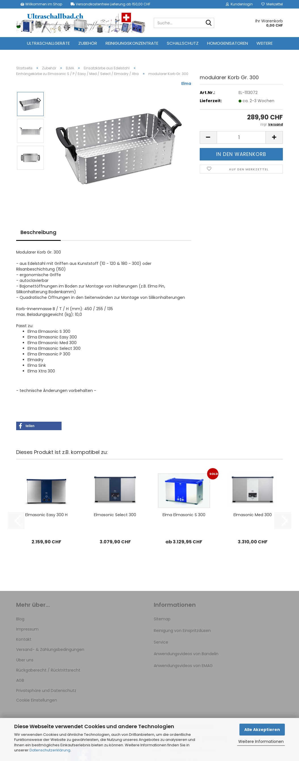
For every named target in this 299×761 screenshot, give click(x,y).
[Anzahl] (241, 137)
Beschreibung (38, 232)
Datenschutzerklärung (50, 750)
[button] (208, 137)
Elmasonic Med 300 (252, 515)
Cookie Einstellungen (36, 700)
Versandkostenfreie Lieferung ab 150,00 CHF (110, 4)
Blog (20, 619)
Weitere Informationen (261, 741)
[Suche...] (208, 23)
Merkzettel (272, 4)
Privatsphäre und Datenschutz (46, 690)
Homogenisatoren (227, 43)
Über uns (24, 660)
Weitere (264, 43)
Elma (186, 83)
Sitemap (162, 619)
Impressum (27, 629)
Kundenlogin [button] (239, 4)
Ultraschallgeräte (48, 43)
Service (161, 642)
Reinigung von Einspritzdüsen (182, 630)
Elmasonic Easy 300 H (46, 515)
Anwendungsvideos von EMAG (183, 665)
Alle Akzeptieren (262, 729)
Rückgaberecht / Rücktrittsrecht (48, 670)
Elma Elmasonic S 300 (184, 515)
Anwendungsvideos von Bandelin (186, 654)
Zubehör (87, 43)
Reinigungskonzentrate (132, 43)
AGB (20, 680)
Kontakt (23, 639)
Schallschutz (183, 43)
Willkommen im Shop (41, 4)
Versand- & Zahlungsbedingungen (50, 649)
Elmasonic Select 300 (115, 515)
